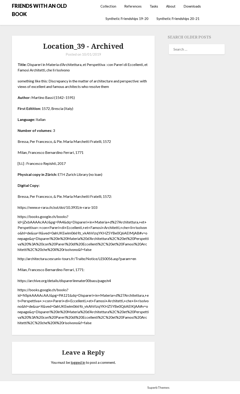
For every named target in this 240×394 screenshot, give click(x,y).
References (133, 6)
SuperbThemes (158, 387)
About (170, 6)
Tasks (154, 6)
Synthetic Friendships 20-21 (178, 18)
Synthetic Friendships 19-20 (126, 18)
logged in (78, 362)
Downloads (192, 6)
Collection (108, 6)
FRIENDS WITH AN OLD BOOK (39, 10)
